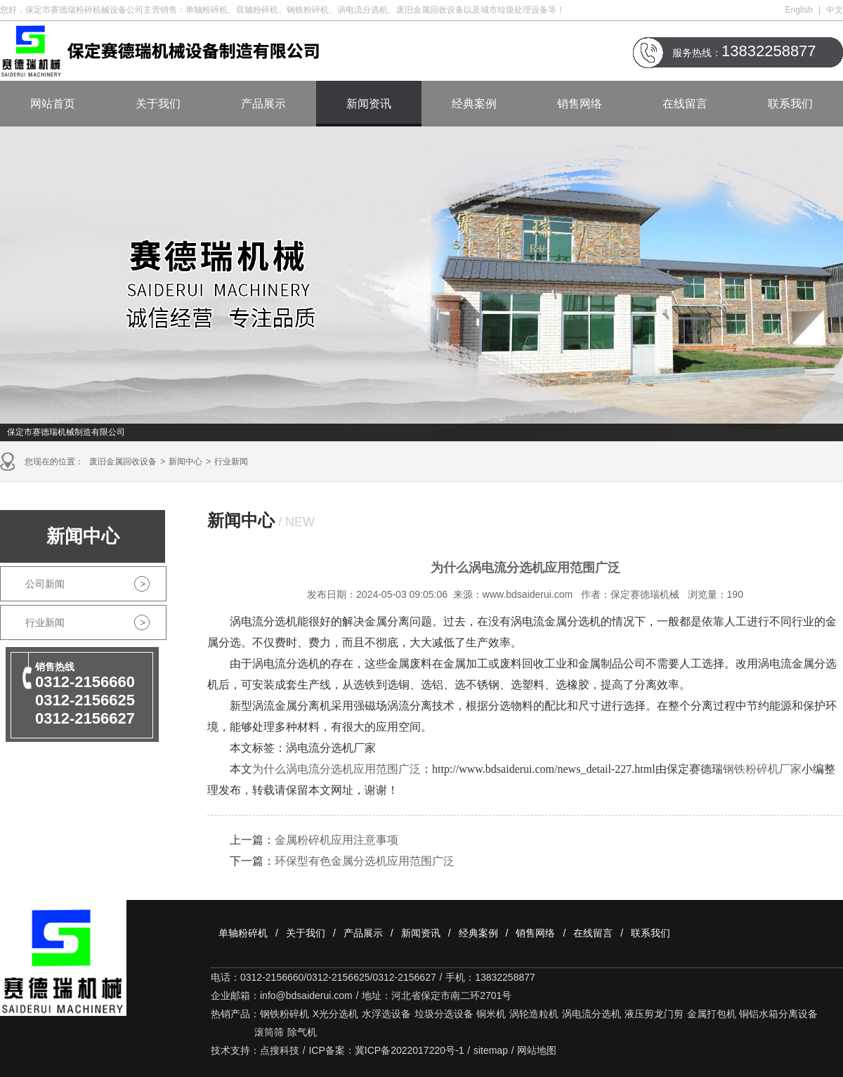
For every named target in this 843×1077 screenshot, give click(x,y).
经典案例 (474, 104)
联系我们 (790, 104)
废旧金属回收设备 (123, 461)
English (799, 10)
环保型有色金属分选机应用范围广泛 (365, 861)
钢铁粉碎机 (284, 1013)
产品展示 (263, 104)
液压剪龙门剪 (654, 1013)
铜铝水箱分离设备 (778, 1013)
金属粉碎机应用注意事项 (336, 840)
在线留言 (684, 104)
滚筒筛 (269, 1032)
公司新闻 (45, 583)
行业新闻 (231, 461)
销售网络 (579, 104)
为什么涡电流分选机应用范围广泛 (336, 769)
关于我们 (158, 104)
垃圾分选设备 (443, 1013)
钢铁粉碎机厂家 (762, 769)
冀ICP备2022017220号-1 (409, 1050)
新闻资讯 (368, 104)
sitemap (490, 1050)
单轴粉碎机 (243, 933)
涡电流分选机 (591, 1013)
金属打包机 (711, 1013)
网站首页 (52, 104)
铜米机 (491, 1013)
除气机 (302, 1032)
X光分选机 (335, 1013)
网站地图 (536, 1050)
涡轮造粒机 (533, 1013)
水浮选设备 (386, 1013)
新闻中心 (185, 461)
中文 (834, 10)
